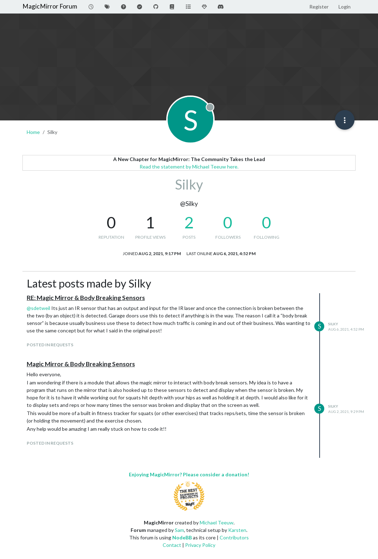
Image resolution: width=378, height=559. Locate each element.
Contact (172, 545)
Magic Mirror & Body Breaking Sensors (81, 364)
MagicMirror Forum (49, 6)
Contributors (234, 537)
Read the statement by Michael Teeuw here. (189, 167)
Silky (333, 324)
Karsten (237, 530)
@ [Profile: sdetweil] (38, 308)
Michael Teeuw (216, 522)
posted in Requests (50, 344)
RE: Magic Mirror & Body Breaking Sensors (86, 297)
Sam (179, 530)
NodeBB (182, 537)
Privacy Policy (200, 545)
